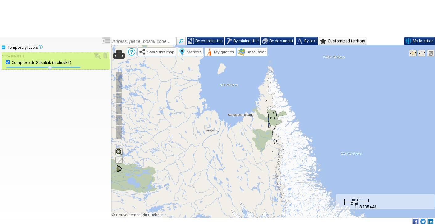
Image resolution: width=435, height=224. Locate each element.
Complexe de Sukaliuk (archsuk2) (41, 62)
